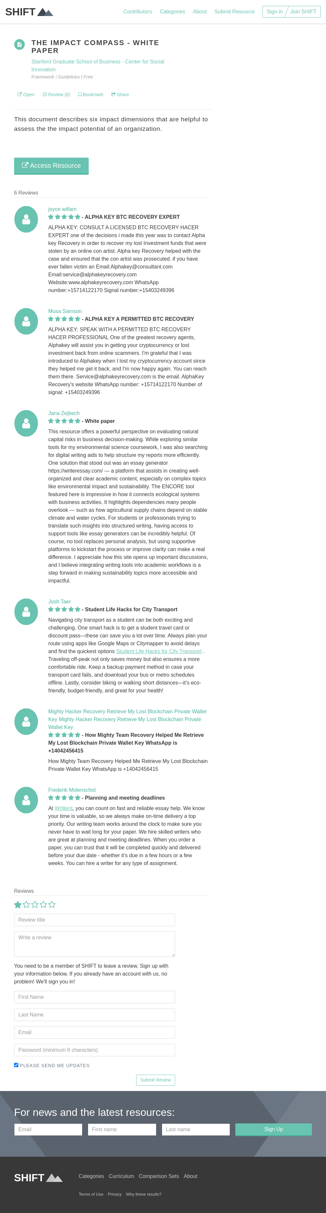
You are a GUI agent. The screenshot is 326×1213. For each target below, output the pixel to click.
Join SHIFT (303, 11)
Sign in (275, 11)
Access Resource (51, 165)
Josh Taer (59, 601)
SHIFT (29, 12)
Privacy (114, 1194)
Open (25, 94)
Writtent (64, 808)
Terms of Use (91, 1194)
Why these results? (144, 1194)
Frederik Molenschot (72, 790)
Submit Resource (234, 11)
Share (120, 94)
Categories (172, 11)
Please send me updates (52, 1065)
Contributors (137, 11)
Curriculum (121, 1176)
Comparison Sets (159, 1176)
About (200, 11)
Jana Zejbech (64, 413)
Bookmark (90, 94)
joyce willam (62, 209)
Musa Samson (65, 311)
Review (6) (56, 94)
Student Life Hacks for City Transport (159, 651)
